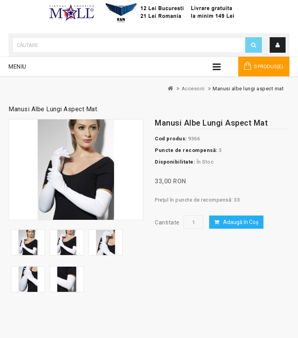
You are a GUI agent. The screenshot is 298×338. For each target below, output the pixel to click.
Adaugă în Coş (240, 222)
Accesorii (193, 88)
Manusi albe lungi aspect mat (248, 88)
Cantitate (167, 222)
